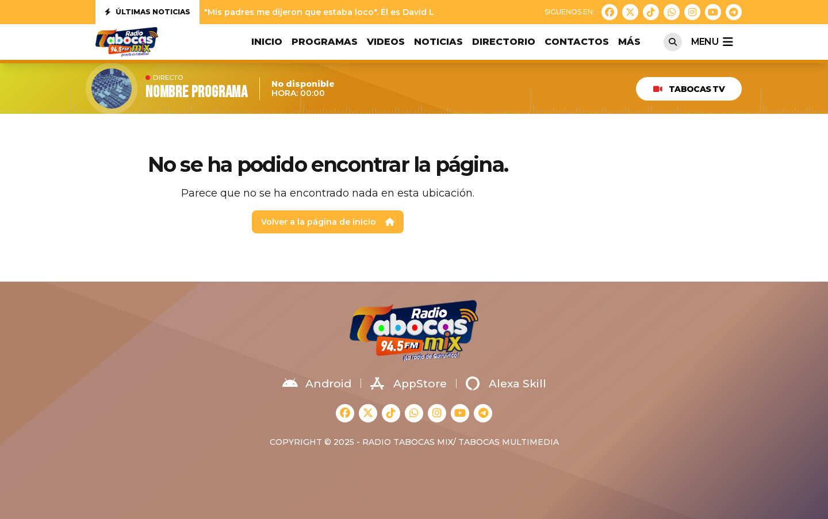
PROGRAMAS (325, 41)
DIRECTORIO (503, 41)
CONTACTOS (577, 41)
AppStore (408, 383)
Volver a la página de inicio (327, 222)
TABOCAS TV (688, 89)
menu (712, 42)
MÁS (629, 41)
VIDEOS (386, 41)
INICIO (266, 41)
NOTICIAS (438, 41)
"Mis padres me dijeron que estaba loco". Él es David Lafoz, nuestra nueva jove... (373, 12)
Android (316, 383)
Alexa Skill (506, 383)
